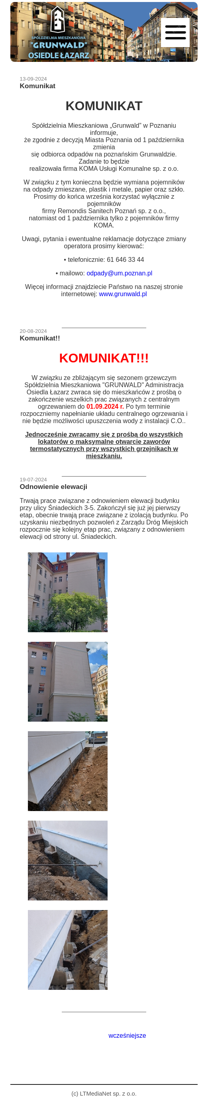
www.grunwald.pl (123, 294)
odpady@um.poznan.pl (119, 273)
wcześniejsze (127, 1035)
